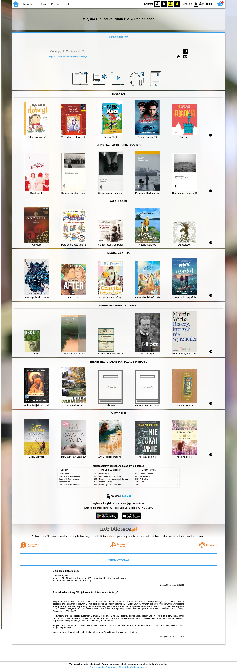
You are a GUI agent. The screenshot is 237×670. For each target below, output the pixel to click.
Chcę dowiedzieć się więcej (103, 667)
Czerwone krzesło (146, 474)
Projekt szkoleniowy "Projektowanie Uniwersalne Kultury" (85, 592)
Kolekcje (83, 56)
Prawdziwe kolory (105, 482)
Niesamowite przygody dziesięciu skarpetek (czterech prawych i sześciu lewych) (128, 479)
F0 (195, 3)
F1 (201, 3)
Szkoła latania (64, 474)
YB (170, 3)
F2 (209, 3)
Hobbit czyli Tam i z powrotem (69, 479)
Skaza (142, 482)
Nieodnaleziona (64, 482)
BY (177, 3)
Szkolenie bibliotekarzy (66, 571)
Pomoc (55, 4)
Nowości (27, 4)
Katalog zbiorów (118, 36)
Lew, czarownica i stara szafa (69, 476)
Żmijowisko (144, 479)
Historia (42, 4)
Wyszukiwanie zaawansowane (63, 56)
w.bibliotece (103, 536)
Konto (67, 4)
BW (164, 3)
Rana (142, 485)
